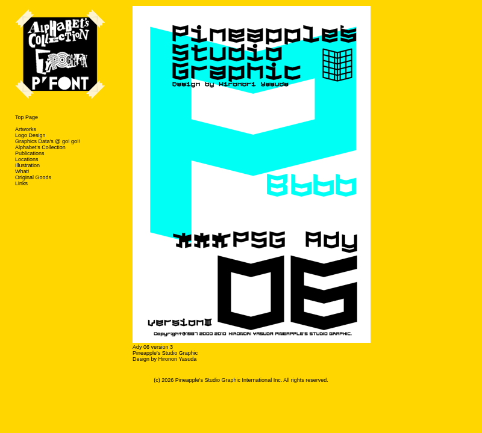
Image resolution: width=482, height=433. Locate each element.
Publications (30, 153)
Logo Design (30, 135)
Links (21, 183)
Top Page (26, 117)
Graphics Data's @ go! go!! (47, 141)
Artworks (25, 129)
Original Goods (33, 177)
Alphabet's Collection (40, 147)
